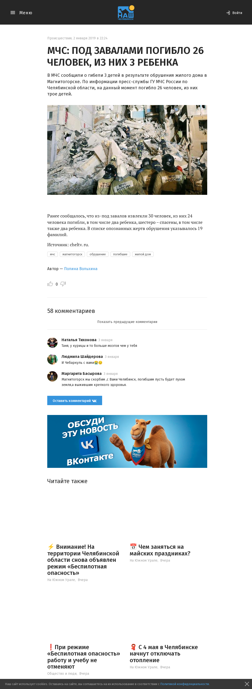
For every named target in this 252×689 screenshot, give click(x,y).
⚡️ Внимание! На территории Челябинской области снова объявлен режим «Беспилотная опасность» (83, 559)
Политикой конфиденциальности (184, 684)
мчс (52, 254)
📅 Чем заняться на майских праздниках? (160, 550)
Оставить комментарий (75, 401)
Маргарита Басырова (82, 373)
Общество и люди (62, 674)
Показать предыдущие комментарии (127, 322)
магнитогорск (72, 254)
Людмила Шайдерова (82, 356)
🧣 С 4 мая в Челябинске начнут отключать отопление (164, 654)
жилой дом (143, 254)
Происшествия (59, 38)
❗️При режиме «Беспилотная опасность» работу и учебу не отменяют (83, 657)
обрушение (98, 254)
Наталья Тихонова (79, 339)
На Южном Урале (61, 580)
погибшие (120, 254)
